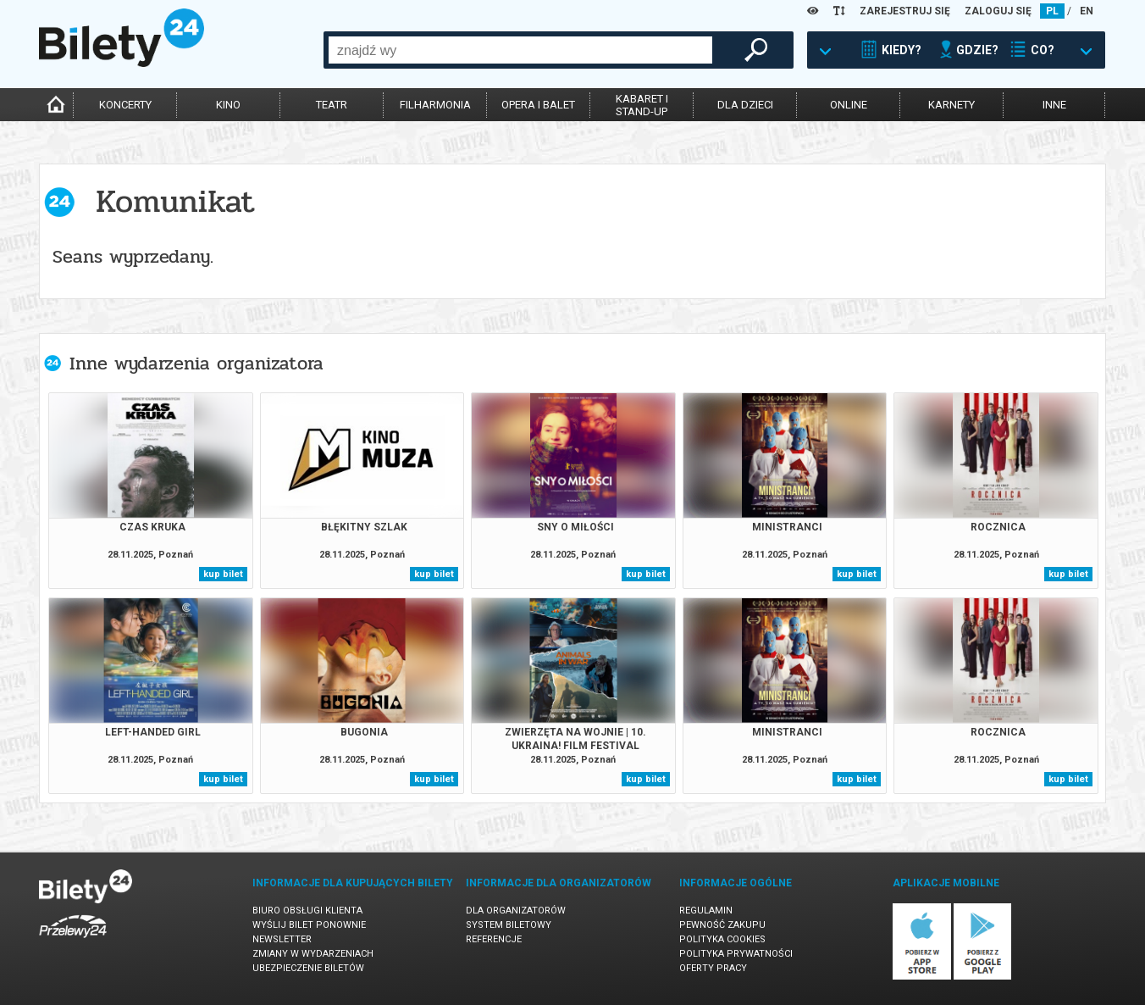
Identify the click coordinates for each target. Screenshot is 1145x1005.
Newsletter (282, 939)
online (848, 104)
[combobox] (520, 50)
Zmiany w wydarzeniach (312, 953)
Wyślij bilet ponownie (309, 924)
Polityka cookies (722, 939)
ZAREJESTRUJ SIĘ (905, 11)
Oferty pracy (713, 968)
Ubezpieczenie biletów (308, 968)
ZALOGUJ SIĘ (998, 11)
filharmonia (435, 104)
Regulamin (706, 910)
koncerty (125, 104)
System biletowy (508, 924)
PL (1052, 11)
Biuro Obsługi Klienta (307, 910)
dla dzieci (745, 104)
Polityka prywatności (736, 953)
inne (1054, 104)
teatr (331, 104)
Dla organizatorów (516, 910)
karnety (951, 104)
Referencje (494, 939)
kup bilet (223, 574)
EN (1086, 11)
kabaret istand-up (642, 105)
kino (228, 104)
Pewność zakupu (722, 924)
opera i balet (538, 104)
